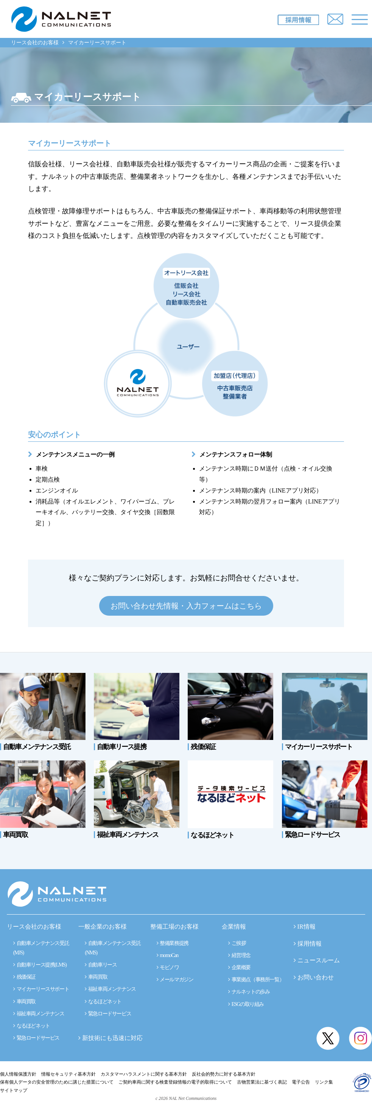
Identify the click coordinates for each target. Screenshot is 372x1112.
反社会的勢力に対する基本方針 (223, 1074)
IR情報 (306, 926)
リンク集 (324, 1082)
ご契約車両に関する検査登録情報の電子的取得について (175, 1082)
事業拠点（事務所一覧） (256, 979)
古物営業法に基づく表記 (262, 1082)
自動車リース (101, 965)
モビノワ (168, 967)
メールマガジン (175, 979)
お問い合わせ (315, 977)
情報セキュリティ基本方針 (68, 1074)
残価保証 (24, 977)
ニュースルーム (318, 960)
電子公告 (301, 1082)
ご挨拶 (237, 943)
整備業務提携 (172, 943)
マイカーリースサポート (41, 989)
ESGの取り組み (246, 1004)
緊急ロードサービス (36, 1038)
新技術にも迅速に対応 (110, 1038)
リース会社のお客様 (35, 42)
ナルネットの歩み (249, 992)
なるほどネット (31, 1026)
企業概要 (239, 967)
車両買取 (24, 1001)
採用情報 (309, 943)
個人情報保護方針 (18, 1074)
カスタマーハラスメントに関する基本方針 (144, 1074)
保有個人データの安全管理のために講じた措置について (57, 1082)
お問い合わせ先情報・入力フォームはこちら (186, 606)
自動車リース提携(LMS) (40, 965)
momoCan (167, 955)
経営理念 (239, 955)
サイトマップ (13, 1090)
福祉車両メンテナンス (38, 1014)
